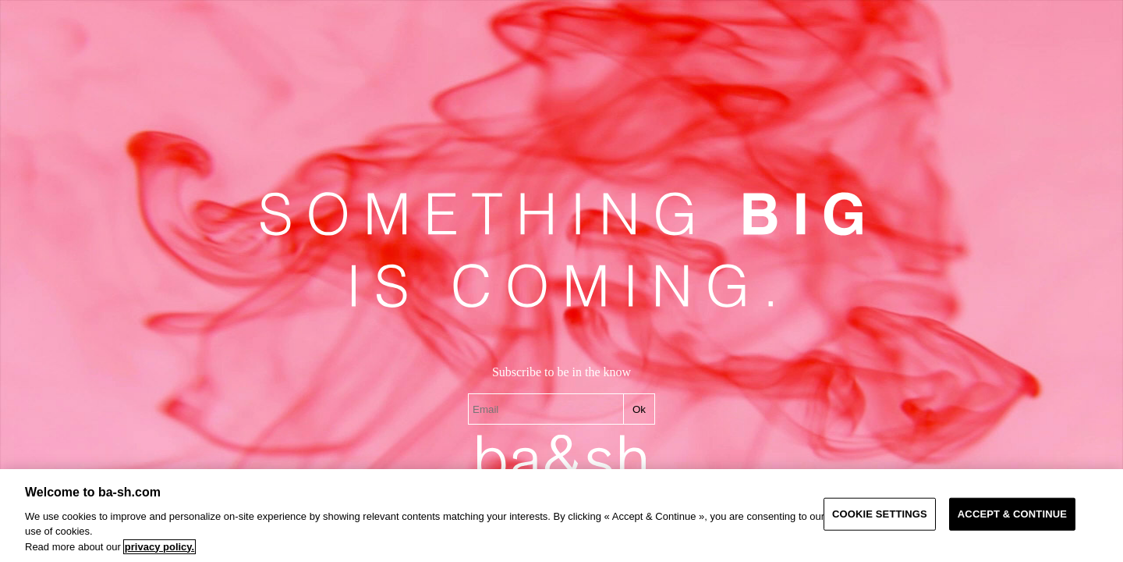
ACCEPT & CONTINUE (1012, 514)
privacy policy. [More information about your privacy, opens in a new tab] (159, 547)
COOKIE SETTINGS (879, 514)
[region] (561, 515)
